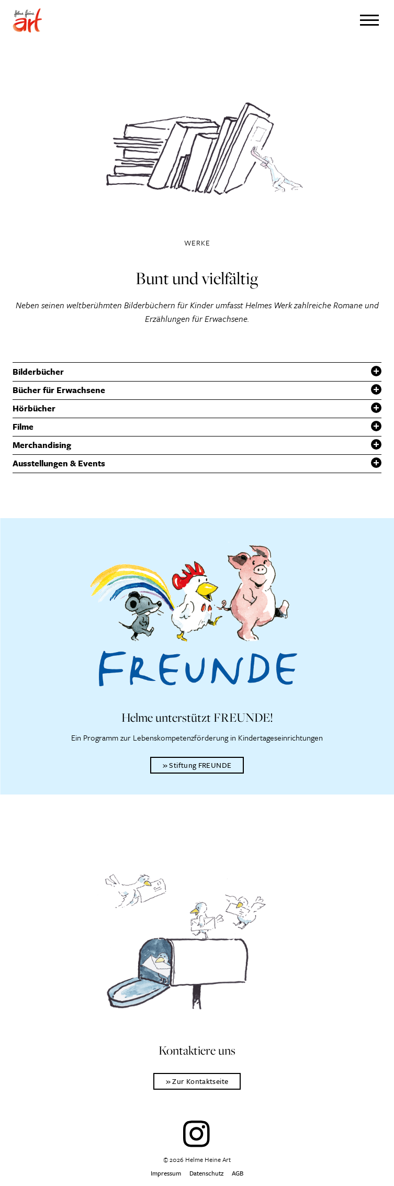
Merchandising (42, 445)
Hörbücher (34, 408)
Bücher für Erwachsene (59, 390)
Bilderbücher (38, 371)
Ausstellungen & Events (59, 463)
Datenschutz (206, 1173)
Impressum (166, 1173)
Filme (23, 426)
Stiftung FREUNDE (200, 764)
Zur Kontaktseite (200, 1081)
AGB (237, 1173)
